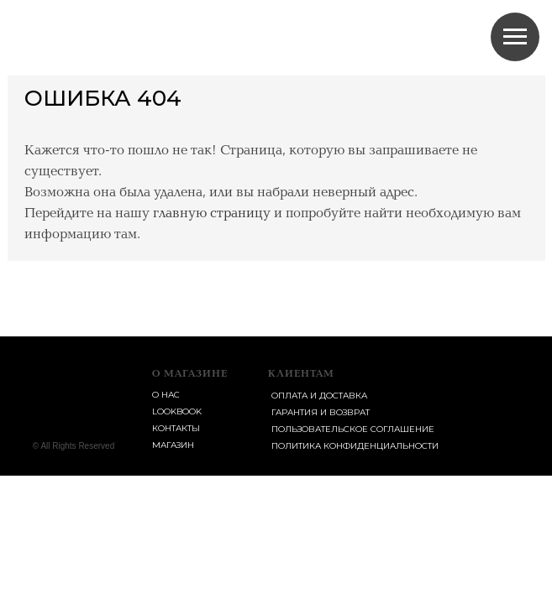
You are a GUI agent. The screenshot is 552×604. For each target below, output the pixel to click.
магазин (173, 445)
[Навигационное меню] (515, 37)
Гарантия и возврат (320, 412)
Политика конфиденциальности (355, 445)
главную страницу (212, 213)
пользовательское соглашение (352, 429)
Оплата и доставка (319, 395)
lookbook (177, 411)
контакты (176, 428)
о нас (166, 394)
